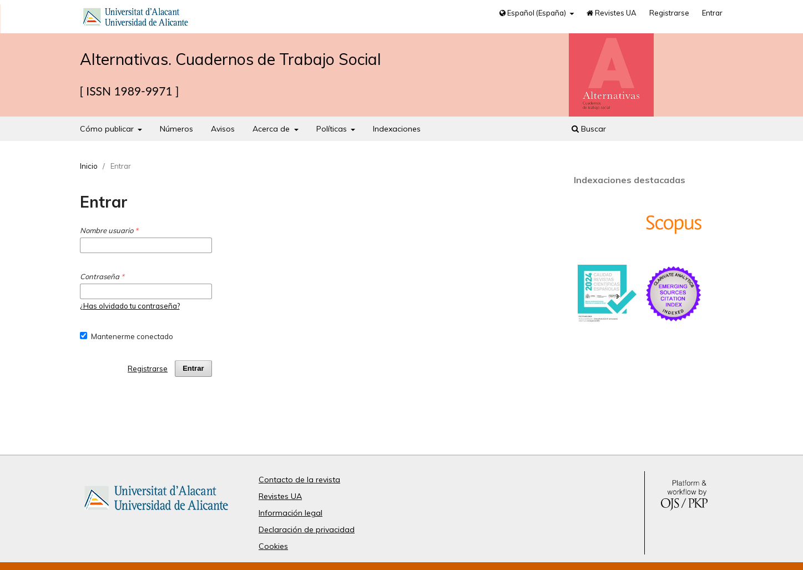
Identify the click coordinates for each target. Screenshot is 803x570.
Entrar (712, 12)
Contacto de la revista (299, 480)
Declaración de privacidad (307, 529)
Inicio (89, 166)
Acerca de (272, 129)
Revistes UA (612, 12)
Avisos (223, 129)
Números (176, 129)
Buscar (589, 129)
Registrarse (669, 12)
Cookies (273, 546)
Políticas (332, 129)
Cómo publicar (108, 129)
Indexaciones (397, 129)
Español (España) (533, 12)
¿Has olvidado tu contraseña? (130, 305)
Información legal (290, 513)
